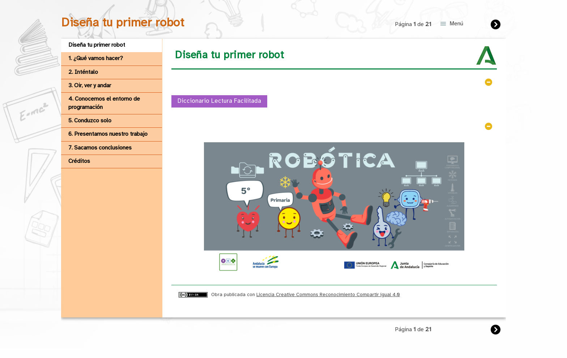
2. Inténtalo (83, 72)
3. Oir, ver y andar (89, 86)
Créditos (79, 161)
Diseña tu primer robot (96, 45)
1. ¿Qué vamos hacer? (95, 58)
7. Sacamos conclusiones (100, 148)
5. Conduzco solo (89, 121)
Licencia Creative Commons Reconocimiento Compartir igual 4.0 (328, 294)
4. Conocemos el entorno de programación (104, 103)
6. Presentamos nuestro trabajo (108, 134)
